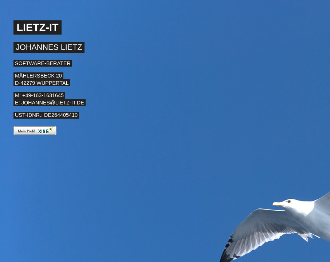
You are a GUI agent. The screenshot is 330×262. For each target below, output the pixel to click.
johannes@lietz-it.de (52, 103)
